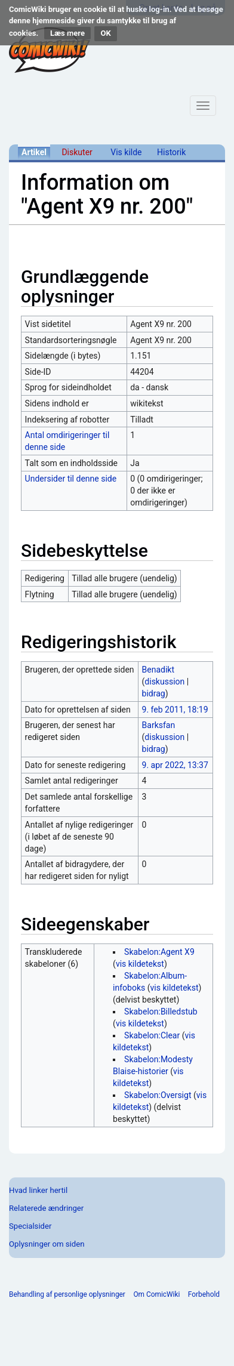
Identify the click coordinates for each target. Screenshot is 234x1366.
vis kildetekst (140, 964)
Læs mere (67, 33)
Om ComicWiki (156, 1294)
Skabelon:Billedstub (160, 1011)
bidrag (153, 693)
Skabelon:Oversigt (157, 1095)
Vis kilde (125, 152)
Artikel (34, 152)
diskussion (164, 681)
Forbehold (204, 1294)
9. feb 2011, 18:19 (175, 709)
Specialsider (30, 1226)
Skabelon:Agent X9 (159, 952)
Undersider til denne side (71, 478)
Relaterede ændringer (46, 1208)
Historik (171, 152)
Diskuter (76, 152)
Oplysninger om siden (46, 1243)
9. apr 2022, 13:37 (175, 765)
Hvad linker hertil (38, 1190)
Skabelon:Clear (152, 1035)
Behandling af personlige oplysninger (67, 1294)
